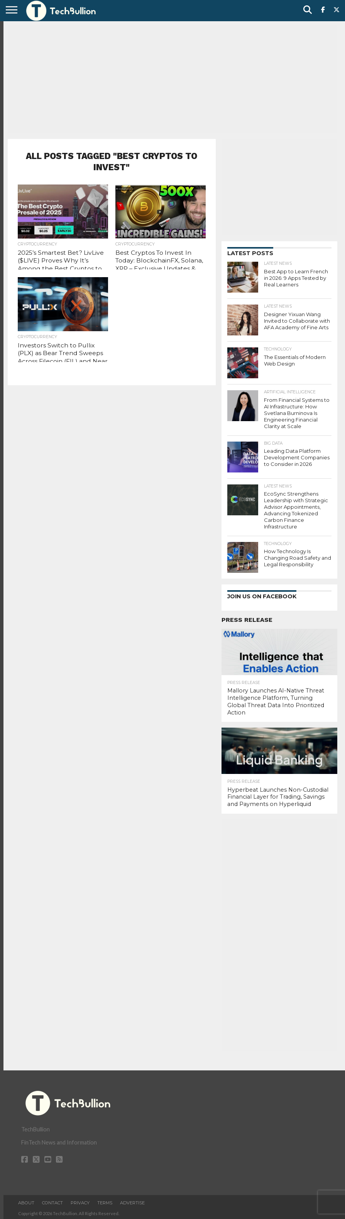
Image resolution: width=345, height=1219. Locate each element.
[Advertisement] (172, 79)
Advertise (132, 1201)
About (26, 1201)
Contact (52, 1201)
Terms (104, 1201)
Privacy (80, 1201)
